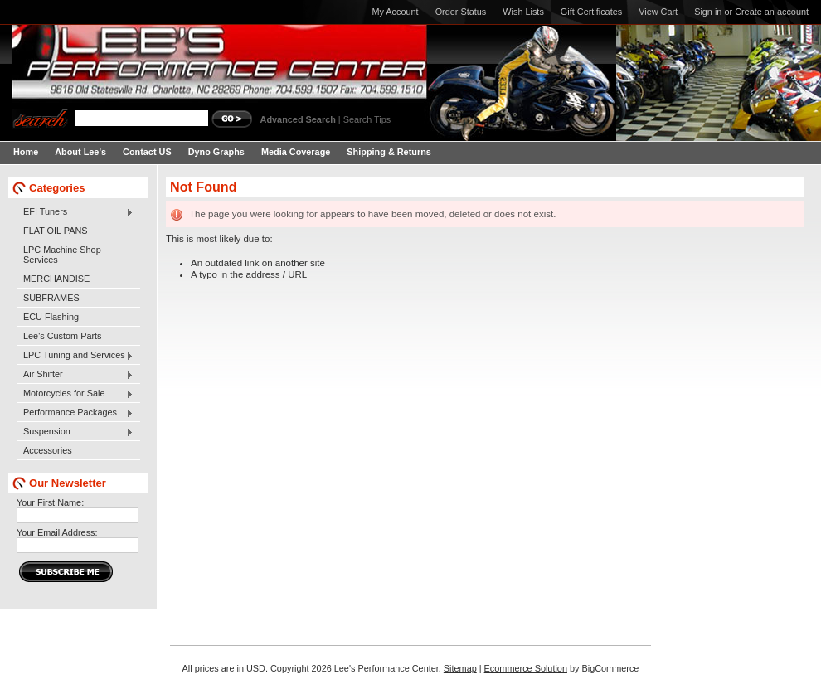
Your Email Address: (57, 532)
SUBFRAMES (51, 298)
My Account (395, 12)
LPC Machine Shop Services (62, 255)
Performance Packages (75, 413)
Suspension (75, 432)
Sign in (707, 12)
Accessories (47, 450)
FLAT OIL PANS (55, 230)
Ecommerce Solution (525, 668)
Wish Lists (523, 12)
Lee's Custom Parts (62, 336)
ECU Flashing (51, 317)
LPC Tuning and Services (75, 356)
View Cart (658, 12)
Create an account (772, 12)
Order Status (461, 12)
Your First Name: (50, 502)
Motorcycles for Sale (75, 394)
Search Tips (367, 119)
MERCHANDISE (56, 279)
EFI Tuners (75, 212)
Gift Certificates (591, 12)
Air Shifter (75, 375)
